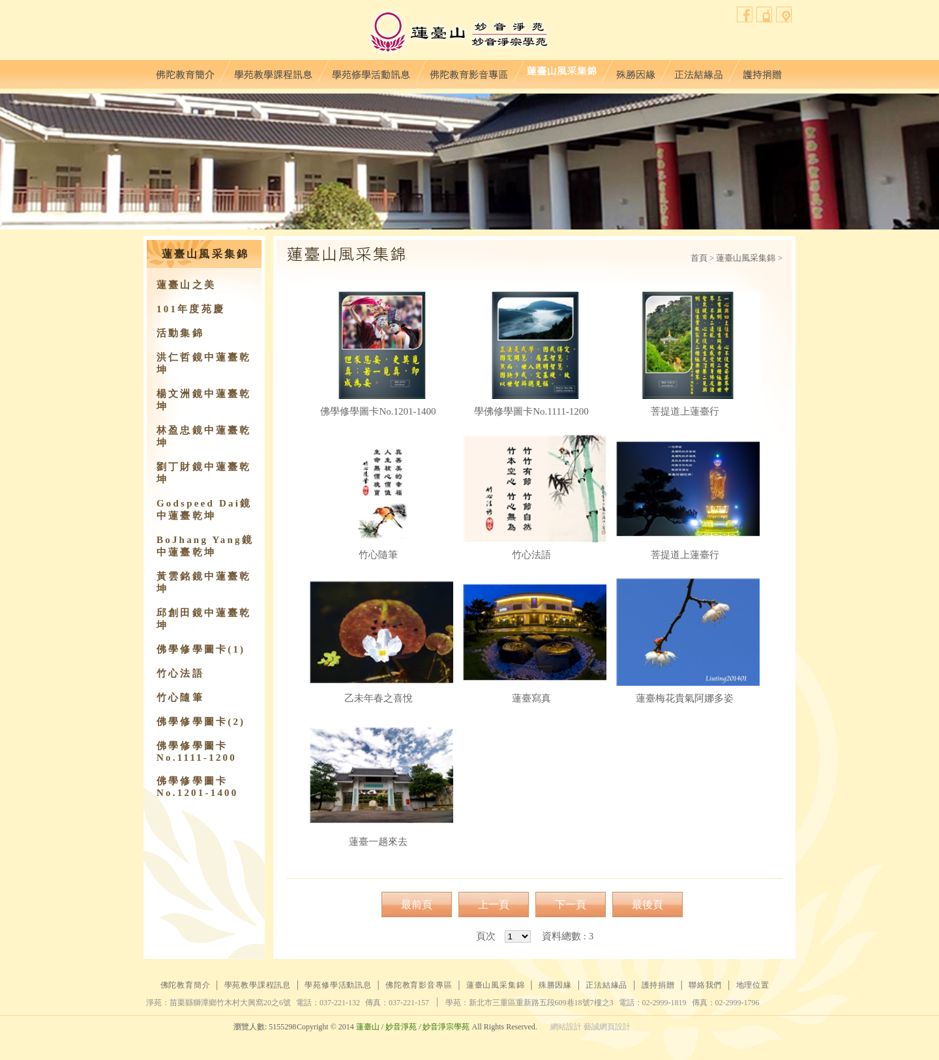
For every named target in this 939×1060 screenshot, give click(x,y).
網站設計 (566, 1026)
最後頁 (647, 904)
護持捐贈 (761, 71)
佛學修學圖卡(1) (200, 649)
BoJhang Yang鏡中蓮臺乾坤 (205, 546)
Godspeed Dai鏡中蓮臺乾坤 (204, 509)
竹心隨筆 (180, 697)
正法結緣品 (698, 71)
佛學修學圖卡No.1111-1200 (196, 752)
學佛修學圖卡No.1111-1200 (531, 354)
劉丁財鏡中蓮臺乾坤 (204, 473)
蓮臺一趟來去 (378, 784)
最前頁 (416, 904)
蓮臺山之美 (186, 285)
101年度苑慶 (190, 309)
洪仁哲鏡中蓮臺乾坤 (204, 363)
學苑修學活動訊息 (371, 71)
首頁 (699, 258)
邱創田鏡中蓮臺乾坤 (204, 619)
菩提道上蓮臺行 (684, 354)
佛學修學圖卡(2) (200, 721)
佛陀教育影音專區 (468, 71)
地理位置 (784, 15)
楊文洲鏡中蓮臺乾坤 (204, 400)
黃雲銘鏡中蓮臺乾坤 (204, 582)
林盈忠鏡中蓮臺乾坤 (204, 436)
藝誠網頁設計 (607, 1026)
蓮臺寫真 (531, 640)
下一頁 (570, 904)
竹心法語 (180, 673)
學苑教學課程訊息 (273, 71)
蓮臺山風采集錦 (562, 71)
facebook (745, 15)
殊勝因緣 (635, 71)
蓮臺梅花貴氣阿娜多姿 (684, 640)
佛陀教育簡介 (185, 71)
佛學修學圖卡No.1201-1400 (197, 787)
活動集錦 (180, 333)
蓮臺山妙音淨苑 (458, 33)
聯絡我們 (764, 15)
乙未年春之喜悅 (378, 640)
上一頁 (493, 904)
